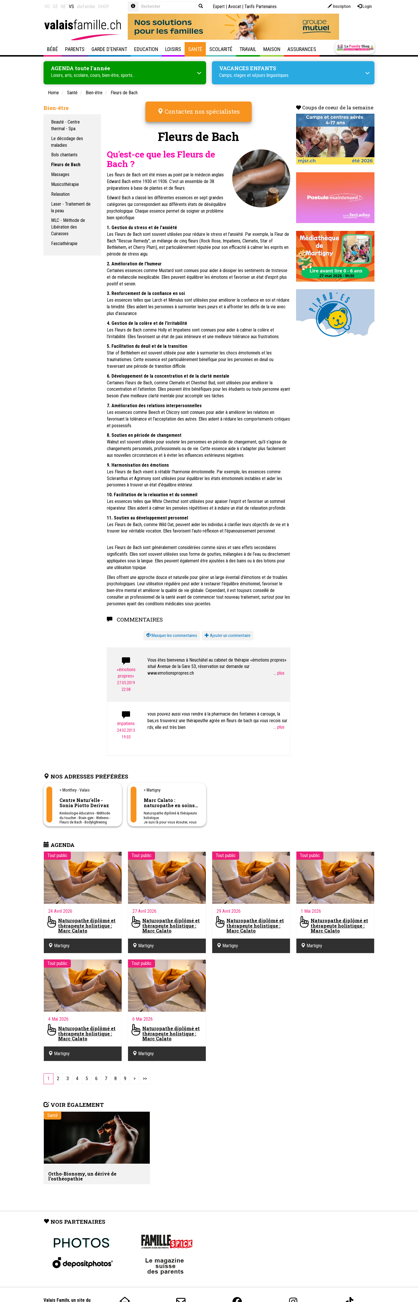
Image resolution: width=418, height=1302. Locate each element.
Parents (74, 49)
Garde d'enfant (109, 49)
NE (63, 6)
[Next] (134, 1074)
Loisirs (173, 49)
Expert (219, 6)
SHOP (103, 6)
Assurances (301, 49)
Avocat (234, 6)
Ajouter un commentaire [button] (228, 631)
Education (146, 49)
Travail (247, 49)
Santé (195, 49)
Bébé (52, 49)
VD (47, 6)
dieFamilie (86, 6)
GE (55, 6)
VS (71, 6)
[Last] (145, 1074)
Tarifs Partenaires (260, 6)
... (278, 669)
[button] (171, 632)
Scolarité (221, 49)
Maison (271, 49)
